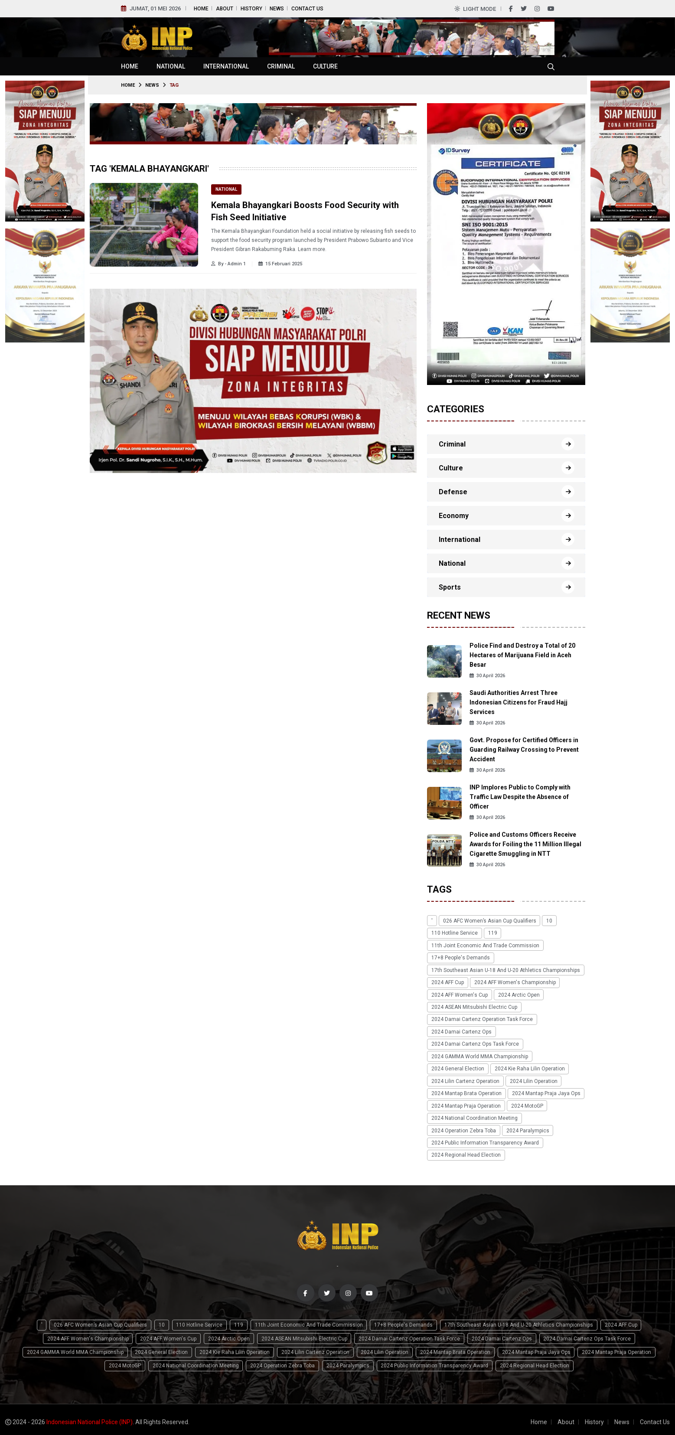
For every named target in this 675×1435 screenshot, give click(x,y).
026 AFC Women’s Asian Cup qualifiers (488, 921)
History (251, 9)
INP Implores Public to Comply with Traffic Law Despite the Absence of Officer (520, 797)
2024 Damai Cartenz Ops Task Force (474, 1042)
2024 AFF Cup (447, 981)
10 (548, 921)
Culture (325, 66)
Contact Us (307, 9)
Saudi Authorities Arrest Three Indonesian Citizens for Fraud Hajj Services (518, 702)
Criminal (281, 66)
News (277, 9)
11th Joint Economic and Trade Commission (485, 945)
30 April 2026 (487, 675)
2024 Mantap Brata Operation (466, 1091)
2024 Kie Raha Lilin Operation (528, 1066)
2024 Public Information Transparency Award (484, 1139)
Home (201, 9)
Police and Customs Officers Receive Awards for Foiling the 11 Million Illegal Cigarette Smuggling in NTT (525, 844)
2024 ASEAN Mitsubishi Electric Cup (474, 1006)
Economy (454, 516)
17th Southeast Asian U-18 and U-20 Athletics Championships (505, 969)
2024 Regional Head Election (465, 1151)
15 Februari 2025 (280, 264)
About (224, 9)
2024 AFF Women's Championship (513, 981)
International (226, 66)
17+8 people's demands (460, 957)
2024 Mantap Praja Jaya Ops (545, 1091)
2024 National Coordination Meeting (474, 1115)
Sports (450, 587)
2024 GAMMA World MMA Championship (479, 1054)
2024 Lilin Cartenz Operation (465, 1079)
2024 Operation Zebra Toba (463, 1127)
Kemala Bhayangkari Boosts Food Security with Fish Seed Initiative (305, 211)
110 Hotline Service (454, 933)
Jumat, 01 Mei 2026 (155, 8)
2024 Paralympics (526, 1127)
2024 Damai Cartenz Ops (461, 1030)
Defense (453, 492)
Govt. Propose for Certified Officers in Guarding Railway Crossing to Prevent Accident (524, 750)
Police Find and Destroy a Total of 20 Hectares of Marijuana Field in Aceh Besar (522, 655)
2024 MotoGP (526, 1103)
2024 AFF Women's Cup (459, 994)
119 (491, 933)
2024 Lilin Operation (532, 1079)
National (171, 66)
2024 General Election (457, 1066)
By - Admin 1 (228, 264)
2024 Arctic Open (517, 994)
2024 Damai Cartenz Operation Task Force (481, 1018)
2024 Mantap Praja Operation (465, 1103)
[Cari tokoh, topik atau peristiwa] (551, 66)
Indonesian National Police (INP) (89, 1417)
